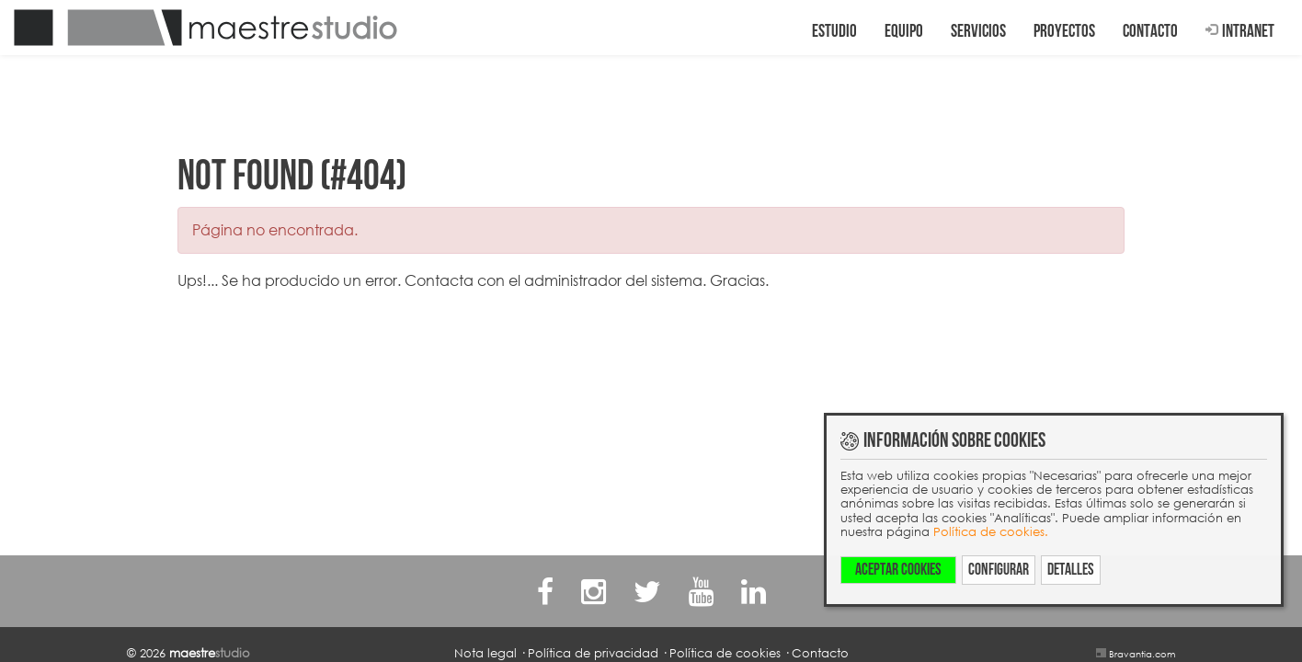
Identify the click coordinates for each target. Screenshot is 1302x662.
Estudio (834, 31)
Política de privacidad (593, 652)
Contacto (1150, 31)
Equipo (904, 31)
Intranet (1239, 31)
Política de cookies (725, 652)
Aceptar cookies (898, 569)
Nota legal (485, 652)
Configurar (998, 569)
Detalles (1070, 569)
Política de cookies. (990, 531)
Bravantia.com (1142, 653)
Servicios (978, 31)
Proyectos (1064, 31)
